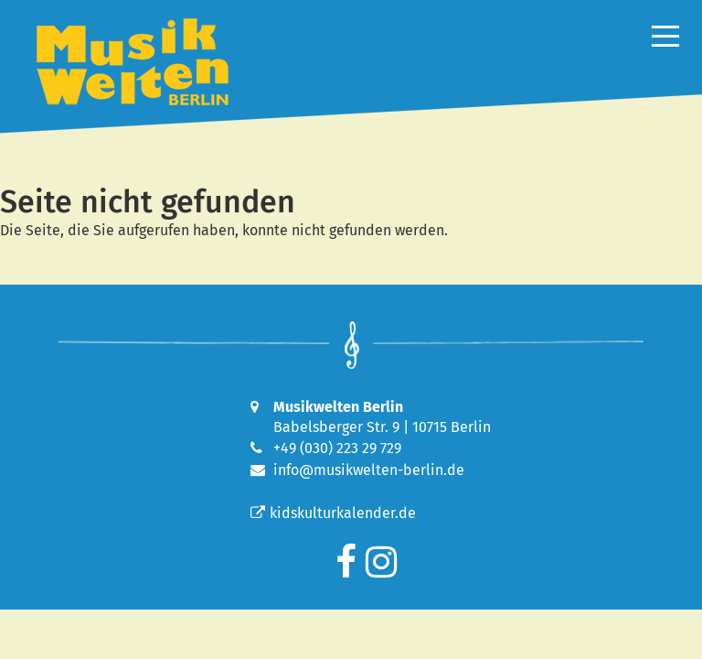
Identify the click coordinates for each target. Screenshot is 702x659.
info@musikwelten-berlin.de (368, 470)
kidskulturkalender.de (333, 513)
